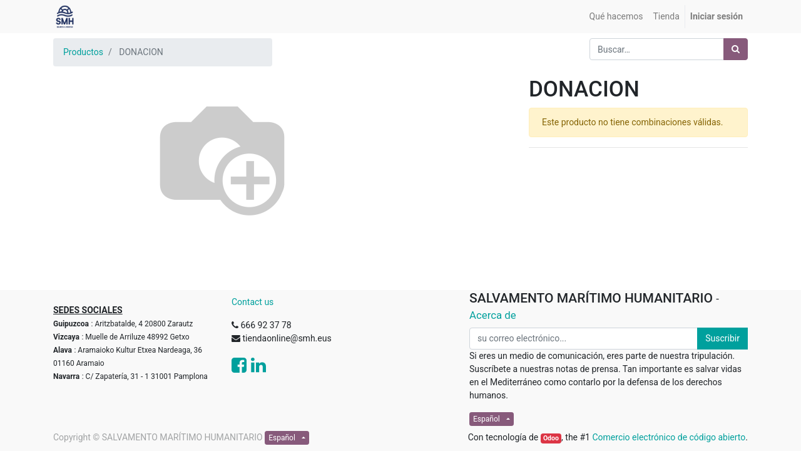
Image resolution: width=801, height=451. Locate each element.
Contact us (252, 302)
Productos (83, 52)
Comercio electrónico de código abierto (668, 437)
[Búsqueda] (735, 49)
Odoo (551, 438)
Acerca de (492, 315)
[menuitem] (616, 16)
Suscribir (722, 338)
